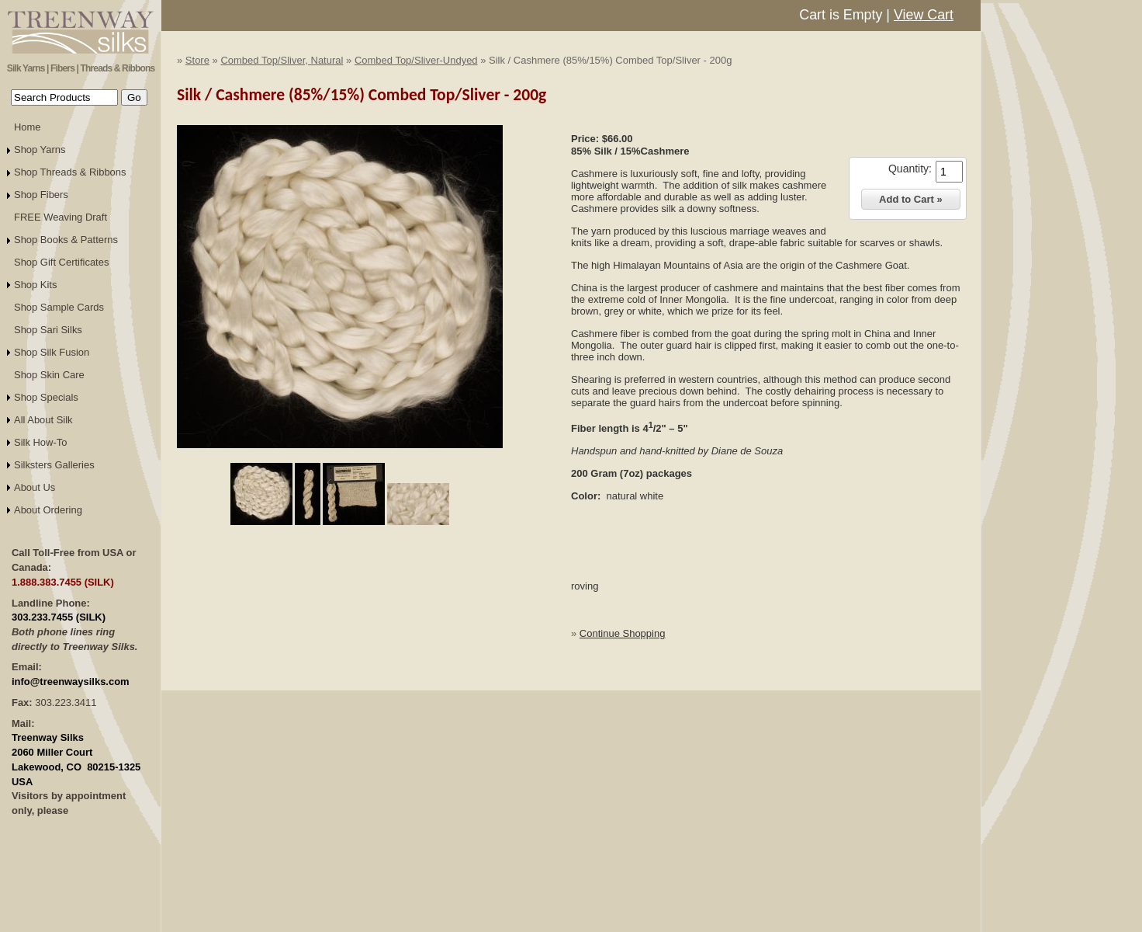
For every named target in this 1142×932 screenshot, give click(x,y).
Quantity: (910, 168)
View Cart (923, 15)
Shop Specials (46, 397)
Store (197, 60)
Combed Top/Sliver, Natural (281, 60)
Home (27, 127)
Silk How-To (40, 442)
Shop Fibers (41, 194)
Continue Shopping (623, 633)
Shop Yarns (40, 149)
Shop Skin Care (49, 375)
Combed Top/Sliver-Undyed (416, 60)
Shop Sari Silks (48, 330)
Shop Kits (35, 284)
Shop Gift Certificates (61, 262)
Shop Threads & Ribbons (70, 172)
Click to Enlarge (339, 455)
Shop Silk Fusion (51, 352)
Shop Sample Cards (59, 307)
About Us (34, 487)
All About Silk (43, 420)
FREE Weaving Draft (60, 217)
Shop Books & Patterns (66, 239)
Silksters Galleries (54, 465)
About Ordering (48, 510)
